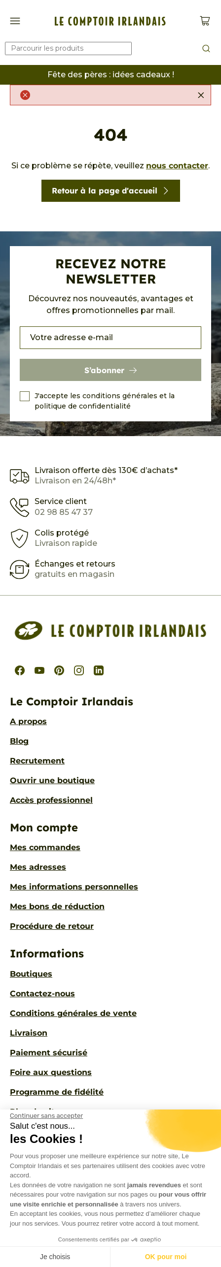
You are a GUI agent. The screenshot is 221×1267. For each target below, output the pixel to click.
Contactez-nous (42, 993)
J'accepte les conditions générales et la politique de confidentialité (105, 401)
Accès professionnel (51, 800)
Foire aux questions (51, 1072)
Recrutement (37, 760)
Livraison (28, 1033)
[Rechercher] (68, 48)
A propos (28, 721)
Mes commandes (45, 847)
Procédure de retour (52, 926)
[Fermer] (201, 95)
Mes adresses (38, 867)
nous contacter (177, 165)
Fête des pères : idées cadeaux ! (110, 74)
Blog (19, 741)
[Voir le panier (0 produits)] (205, 21)
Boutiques (31, 974)
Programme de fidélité (57, 1092)
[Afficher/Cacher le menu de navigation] (15, 21)
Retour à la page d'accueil (111, 190)
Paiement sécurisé (48, 1052)
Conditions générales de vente (73, 1013)
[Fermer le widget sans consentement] (46, 1116)
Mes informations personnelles (74, 886)
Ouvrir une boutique (52, 780)
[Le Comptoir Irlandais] (110, 21)
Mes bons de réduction (57, 906)
